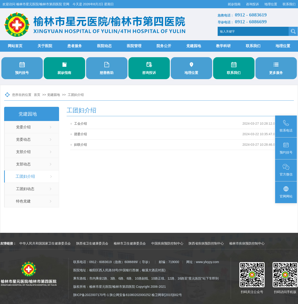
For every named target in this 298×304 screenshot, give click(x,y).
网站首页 (15, 46)
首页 (37, 95)
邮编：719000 (169, 262)
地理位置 (271, 4)
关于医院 (45, 46)
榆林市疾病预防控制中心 (247, 243)
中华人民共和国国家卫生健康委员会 (45, 243)
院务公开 (164, 46)
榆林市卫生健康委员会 (130, 243)
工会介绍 (80, 123)
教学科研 (223, 46)
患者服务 (74, 46)
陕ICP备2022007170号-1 (91, 295)
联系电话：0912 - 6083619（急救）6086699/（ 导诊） (112, 262)
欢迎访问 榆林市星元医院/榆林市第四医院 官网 (36, 4)
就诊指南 (234, 4)
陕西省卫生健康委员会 (92, 243)
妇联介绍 (80, 144)
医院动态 (104, 46)
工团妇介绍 (76, 95)
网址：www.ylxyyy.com (202, 262)
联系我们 (289, 4)
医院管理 (134, 46)
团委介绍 (80, 134)
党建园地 (193, 46)
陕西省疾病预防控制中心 (206, 243)
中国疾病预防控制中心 (167, 243)
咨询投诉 (253, 4)
